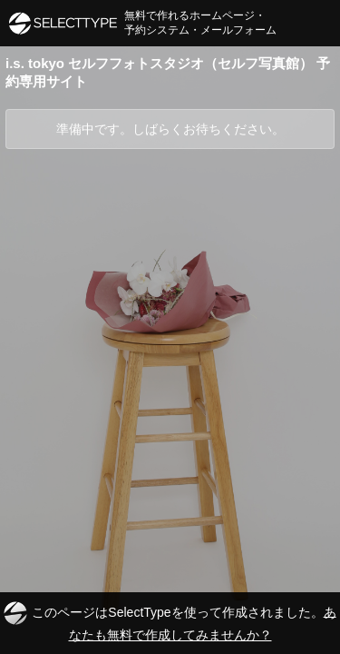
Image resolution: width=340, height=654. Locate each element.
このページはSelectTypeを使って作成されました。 (169, 621)
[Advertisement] (170, 328)
